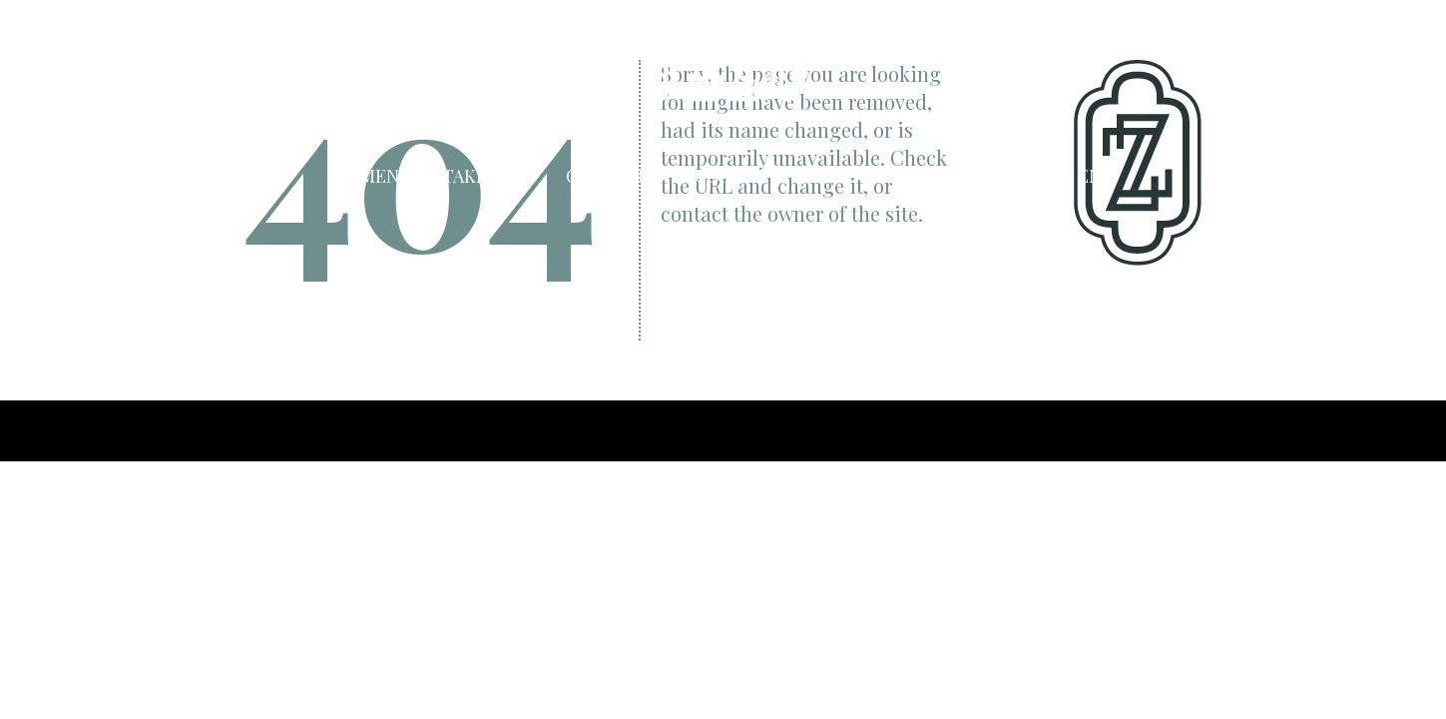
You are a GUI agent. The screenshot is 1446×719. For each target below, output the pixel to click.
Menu (386, 175)
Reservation (868, 175)
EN (1090, 175)
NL (1061, 175)
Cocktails (615, 175)
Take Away (489, 175)
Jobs (978, 175)
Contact (737, 175)
